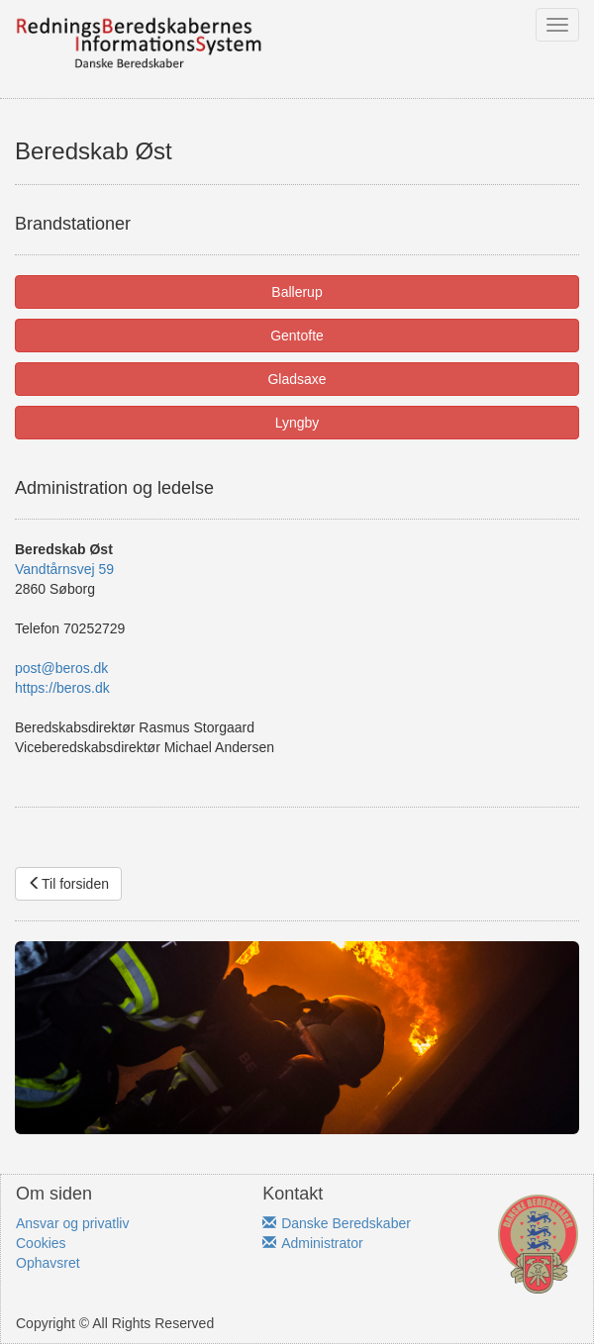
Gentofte (297, 335)
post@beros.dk (61, 668)
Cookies (41, 1243)
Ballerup (296, 292)
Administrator (312, 1243)
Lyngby (297, 423)
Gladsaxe (296, 379)
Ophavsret (48, 1263)
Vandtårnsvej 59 (64, 569)
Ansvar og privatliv (72, 1223)
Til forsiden (68, 884)
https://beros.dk (62, 688)
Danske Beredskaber (336, 1223)
